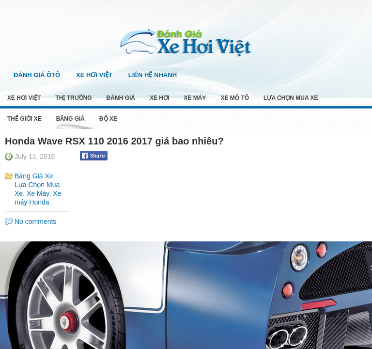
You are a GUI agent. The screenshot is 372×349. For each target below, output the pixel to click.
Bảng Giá (70, 118)
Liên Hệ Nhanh (152, 75)
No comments (35, 221)
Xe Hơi (159, 98)
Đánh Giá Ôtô (37, 75)
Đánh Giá (121, 98)
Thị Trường (73, 98)
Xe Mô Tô (234, 98)
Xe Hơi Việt (94, 75)
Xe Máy (195, 98)
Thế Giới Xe (24, 118)
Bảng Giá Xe (34, 176)
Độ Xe (108, 118)
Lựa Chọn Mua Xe (291, 98)
